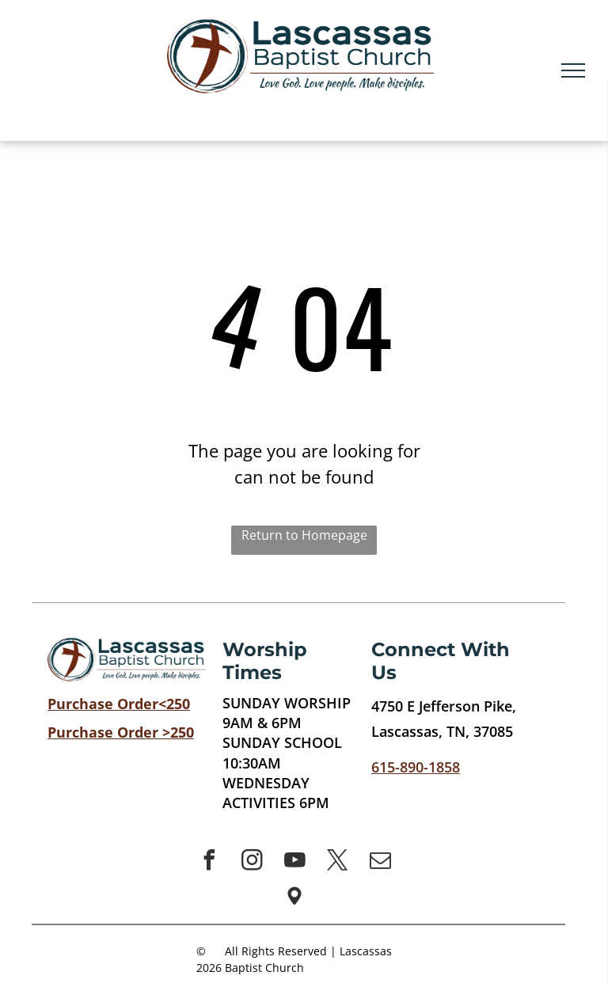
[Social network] (294, 898)
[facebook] (209, 862)
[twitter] (337, 862)
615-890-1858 (415, 766)
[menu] (573, 70)
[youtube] (294, 862)
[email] (380, 862)
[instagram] (252, 862)
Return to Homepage (304, 535)
